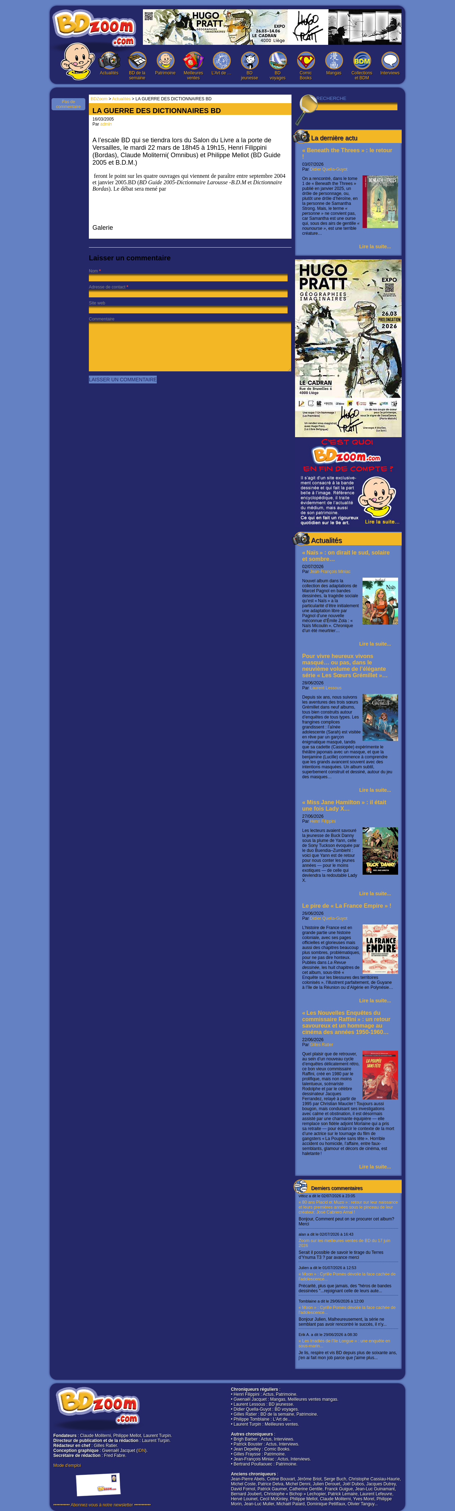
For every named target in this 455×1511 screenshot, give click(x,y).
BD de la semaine (137, 66)
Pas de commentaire (68, 104)
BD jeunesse (249, 66)
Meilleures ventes (193, 66)
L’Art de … (221, 63)
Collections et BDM (361, 66)
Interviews (390, 63)
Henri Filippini (323, 821)
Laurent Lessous (326, 687)
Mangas (333, 63)
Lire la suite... (375, 246)
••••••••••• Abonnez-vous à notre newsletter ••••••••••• (102, 1504)
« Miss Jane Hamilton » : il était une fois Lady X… (344, 805)
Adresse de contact (107, 287)
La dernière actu (334, 138)
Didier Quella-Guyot (328, 169)
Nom (93, 271)
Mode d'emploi (67, 1465)
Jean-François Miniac (330, 571)
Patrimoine (165, 63)
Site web (97, 303)
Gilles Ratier (321, 1044)
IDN (141, 1450)
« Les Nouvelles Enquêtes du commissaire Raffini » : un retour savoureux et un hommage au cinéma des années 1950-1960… (346, 1022)
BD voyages (277, 66)
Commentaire (101, 319)
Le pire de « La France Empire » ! (346, 906)
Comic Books (305, 66)
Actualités (109, 63)
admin (106, 124)
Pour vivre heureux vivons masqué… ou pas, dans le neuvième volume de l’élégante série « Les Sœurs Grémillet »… (345, 665)
